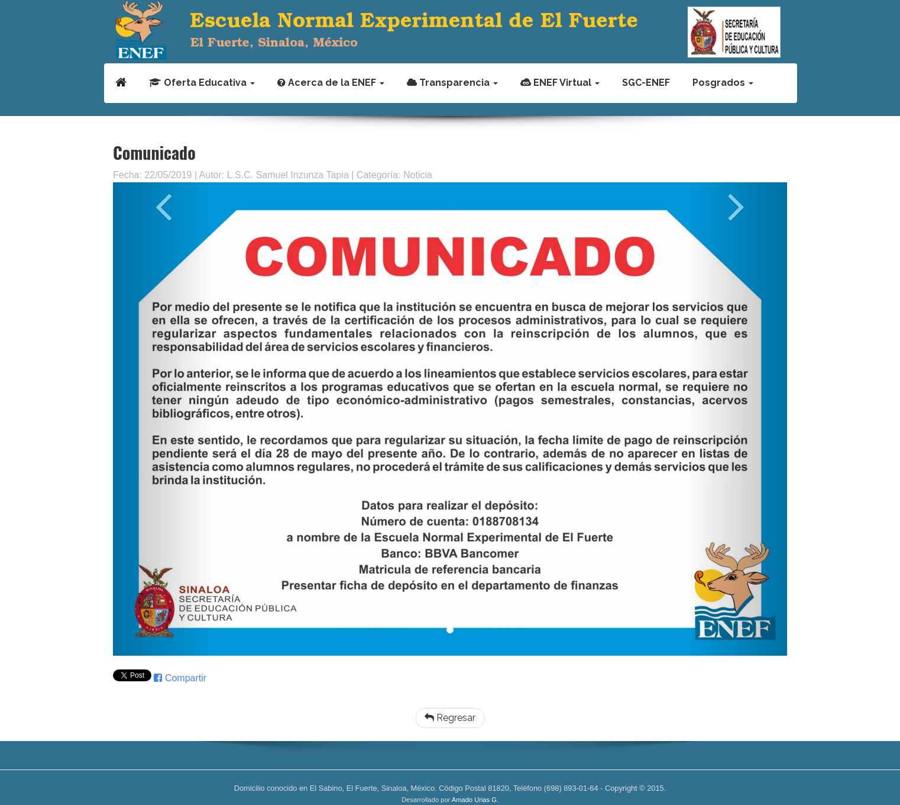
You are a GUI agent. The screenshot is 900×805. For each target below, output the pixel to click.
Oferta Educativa (202, 82)
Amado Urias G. (475, 799)
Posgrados (722, 82)
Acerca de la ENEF (330, 82)
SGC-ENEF (646, 82)
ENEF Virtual (560, 82)
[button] (163, 419)
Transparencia (452, 82)
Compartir (180, 678)
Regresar (450, 717)
